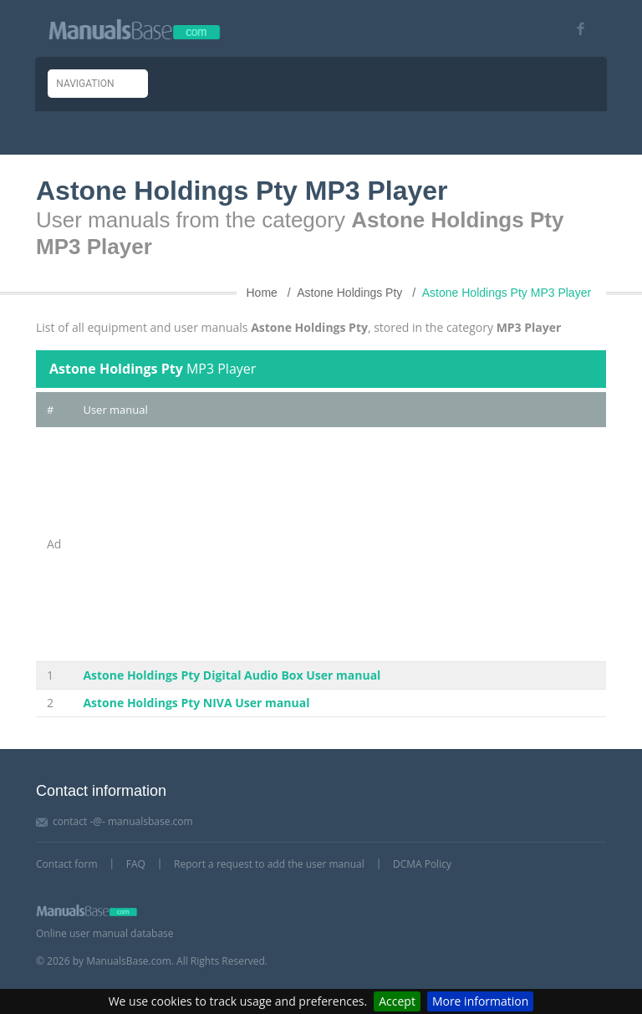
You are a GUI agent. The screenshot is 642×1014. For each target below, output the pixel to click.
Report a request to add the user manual (269, 864)
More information (480, 1001)
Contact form (67, 864)
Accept (397, 1001)
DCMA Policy (422, 864)
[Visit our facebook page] (575, 28)
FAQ (135, 864)
